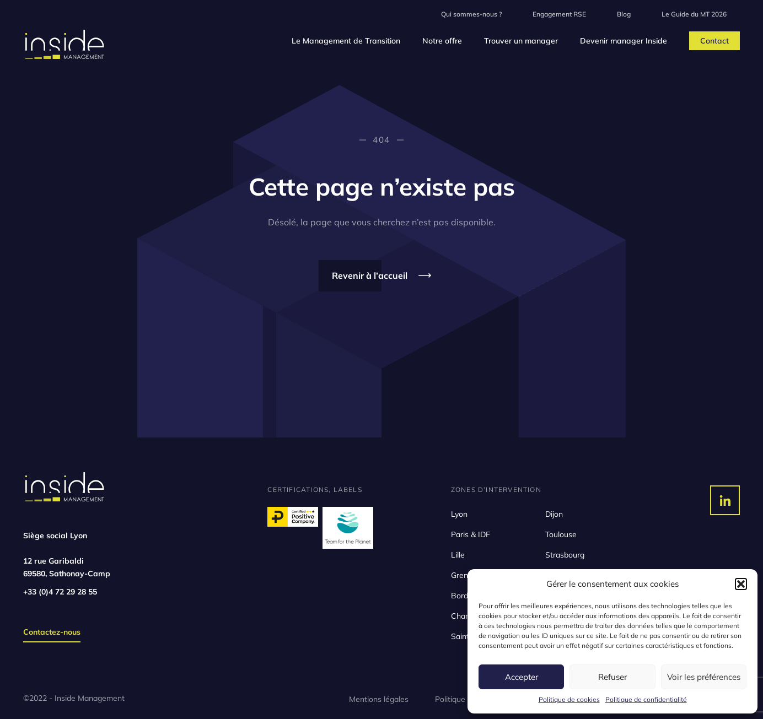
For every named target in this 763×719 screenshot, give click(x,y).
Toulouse (561, 534)
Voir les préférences (703, 677)
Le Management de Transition (346, 41)
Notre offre (442, 41)
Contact (714, 41)
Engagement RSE (559, 14)
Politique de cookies (569, 699)
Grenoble (467, 575)
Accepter (521, 677)
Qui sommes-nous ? (471, 14)
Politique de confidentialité (646, 699)
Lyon (459, 514)
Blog (624, 14)
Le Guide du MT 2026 (694, 14)
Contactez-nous (51, 632)
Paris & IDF (470, 534)
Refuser (612, 677)
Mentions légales (379, 699)
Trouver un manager (521, 41)
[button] (740, 584)
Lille (458, 555)
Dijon (554, 514)
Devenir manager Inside (623, 41)
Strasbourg (564, 555)
